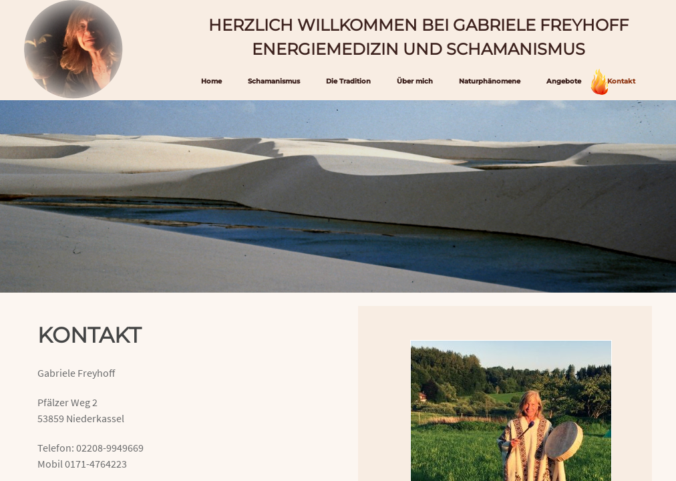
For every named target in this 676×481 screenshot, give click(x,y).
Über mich (415, 81)
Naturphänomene (489, 81)
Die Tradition (348, 81)
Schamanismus (274, 81)
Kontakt (621, 81)
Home (211, 81)
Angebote (563, 81)
